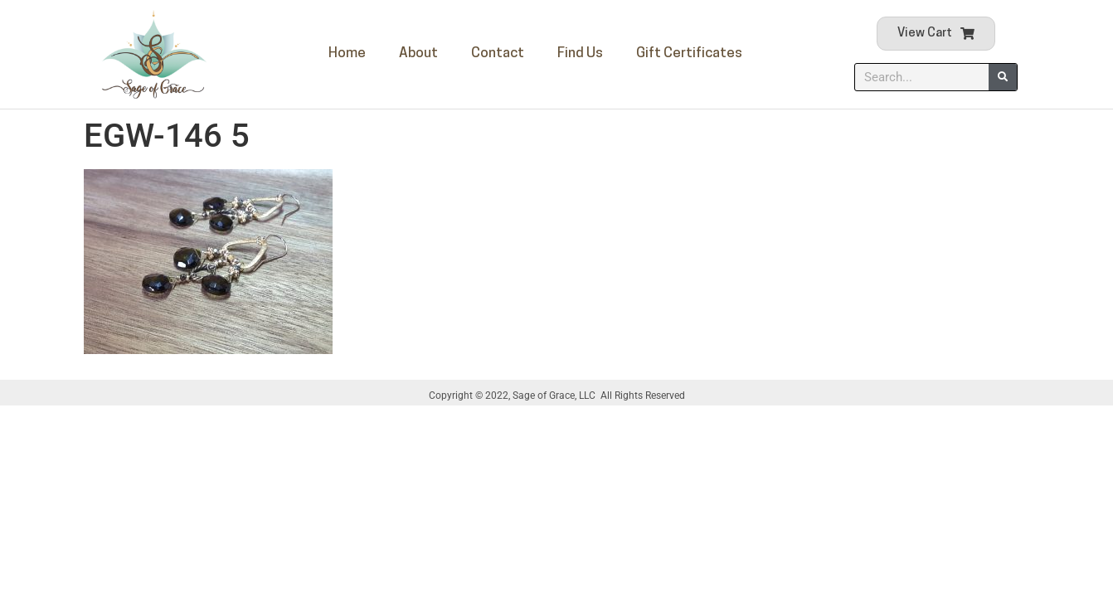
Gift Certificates (689, 53)
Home (347, 53)
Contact (497, 53)
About (418, 53)
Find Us (580, 53)
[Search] (1003, 77)
